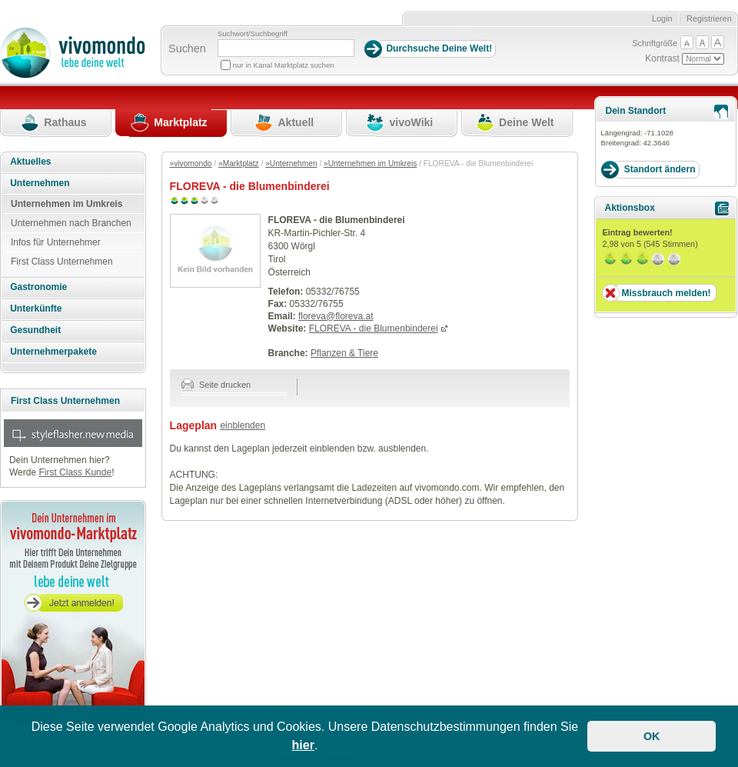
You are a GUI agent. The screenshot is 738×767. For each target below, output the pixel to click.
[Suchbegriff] (286, 48)
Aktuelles (30, 161)
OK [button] (651, 736)
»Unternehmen (291, 163)
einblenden (242, 425)
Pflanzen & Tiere (344, 353)
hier (303, 745)
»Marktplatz (238, 163)
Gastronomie (38, 287)
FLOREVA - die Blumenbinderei (373, 328)
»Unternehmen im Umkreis (370, 163)
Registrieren (709, 18)
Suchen (187, 48)
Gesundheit (35, 330)
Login (662, 18)
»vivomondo (191, 163)
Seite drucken (216, 384)
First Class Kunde (74, 472)
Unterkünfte (36, 308)
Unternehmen (39, 183)
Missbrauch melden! (665, 293)
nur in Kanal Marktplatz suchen (283, 65)
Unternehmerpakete (53, 351)
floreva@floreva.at (336, 316)
